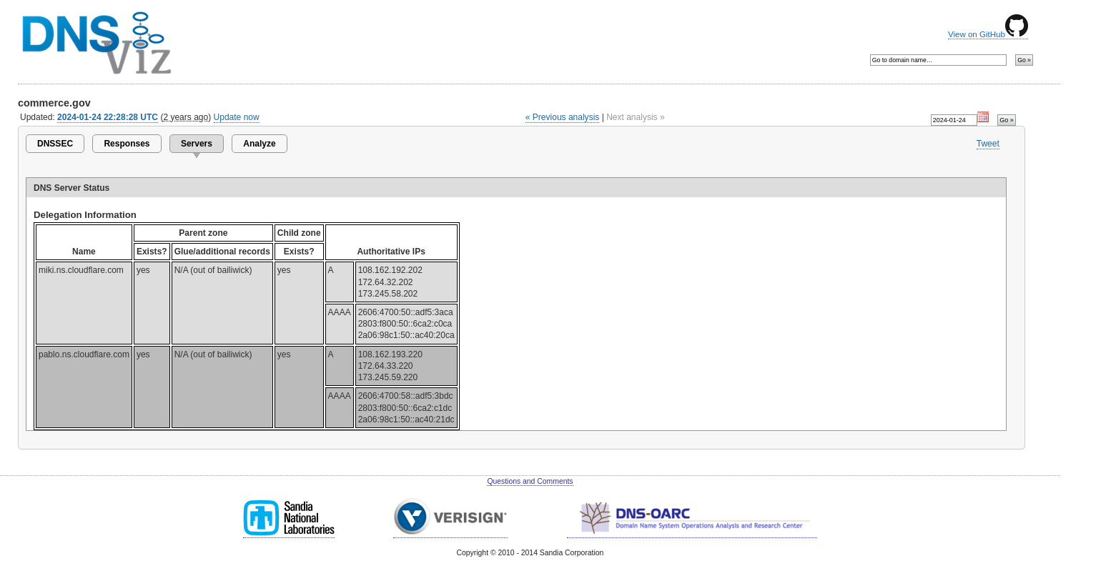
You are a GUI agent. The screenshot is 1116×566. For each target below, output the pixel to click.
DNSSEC (55, 144)
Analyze (259, 144)
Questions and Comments (530, 481)
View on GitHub (988, 34)
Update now (237, 117)
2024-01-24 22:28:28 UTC (107, 117)
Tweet (988, 144)
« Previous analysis (562, 117)
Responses (126, 144)
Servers (196, 144)
